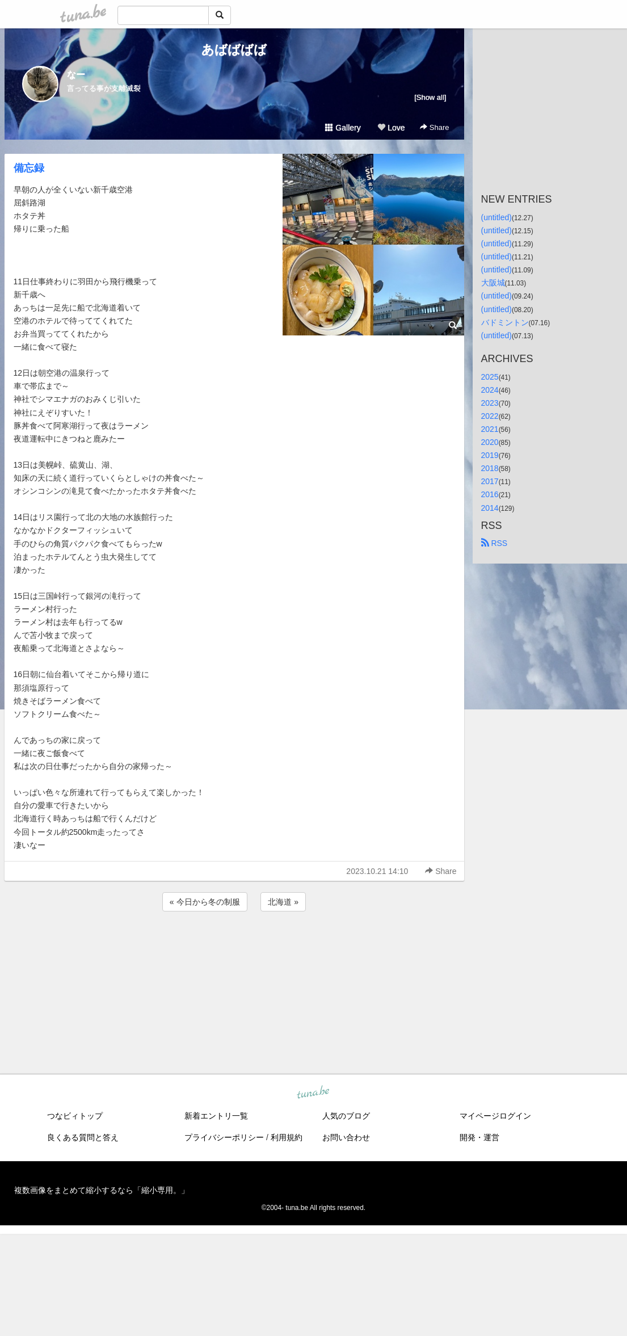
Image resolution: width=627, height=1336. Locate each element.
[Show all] (430, 97)
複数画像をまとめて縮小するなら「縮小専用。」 (101, 1190)
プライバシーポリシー (224, 1137)
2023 (490, 402)
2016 (490, 494)
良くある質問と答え (83, 1137)
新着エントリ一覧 (216, 1115)
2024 (490, 389)
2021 (490, 429)
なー (76, 74)
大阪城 (493, 282)
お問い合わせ (346, 1137)
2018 (490, 468)
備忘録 (29, 168)
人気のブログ (346, 1115)
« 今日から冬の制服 (205, 901)
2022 (490, 416)
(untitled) (496, 217)
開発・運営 (479, 1137)
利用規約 (286, 1137)
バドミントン (505, 322)
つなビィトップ (75, 1115)
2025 (490, 376)
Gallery (342, 127)
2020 (490, 442)
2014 (490, 507)
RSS (494, 543)
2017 (490, 481)
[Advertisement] (234, 944)
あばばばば (234, 50)
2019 (490, 455)
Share (434, 127)
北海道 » (283, 901)
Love (391, 127)
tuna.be (313, 1092)
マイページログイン (495, 1115)
